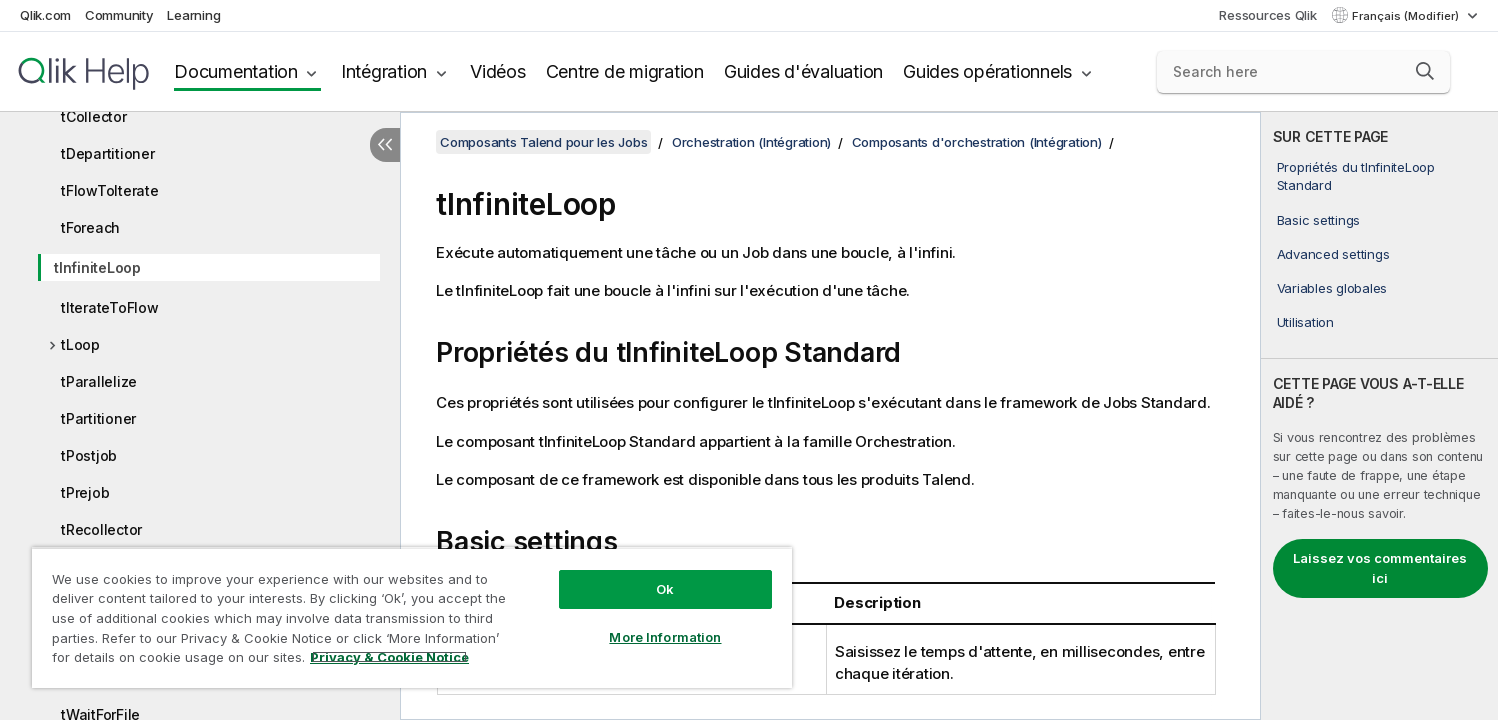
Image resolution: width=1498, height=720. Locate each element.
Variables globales (1332, 288)
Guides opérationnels (987, 71)
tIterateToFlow (110, 307)
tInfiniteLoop (97, 267)
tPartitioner (98, 418)
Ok (665, 589)
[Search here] (1304, 72)
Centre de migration (625, 71)
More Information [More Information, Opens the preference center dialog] (665, 637)
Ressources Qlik (1267, 15)
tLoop (80, 344)
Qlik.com (45, 15)
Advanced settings (1333, 254)
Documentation (236, 71)
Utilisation (1305, 322)
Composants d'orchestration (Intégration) (977, 142)
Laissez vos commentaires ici (1380, 568)
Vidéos (498, 71)
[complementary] (1379, 416)
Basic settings (1319, 220)
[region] (412, 617)
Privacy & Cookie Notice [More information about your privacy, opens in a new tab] (389, 657)
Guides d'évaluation (803, 71)
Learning (193, 15)
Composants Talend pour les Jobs (543, 142)
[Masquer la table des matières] (385, 145)
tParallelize (99, 381)
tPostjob (89, 455)
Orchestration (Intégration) (751, 142)
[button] (1425, 71)
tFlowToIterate (110, 190)
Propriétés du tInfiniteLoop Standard (1356, 176)
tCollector (94, 116)
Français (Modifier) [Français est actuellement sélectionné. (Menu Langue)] (1407, 16)
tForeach (90, 227)
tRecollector (101, 529)
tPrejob (85, 492)
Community (119, 15)
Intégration (384, 71)
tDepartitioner (108, 153)
